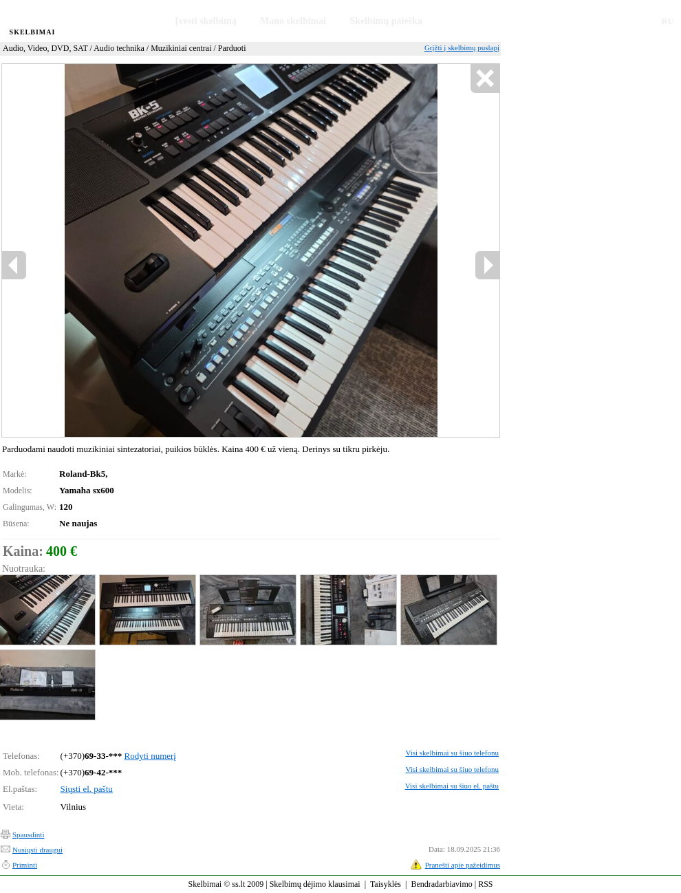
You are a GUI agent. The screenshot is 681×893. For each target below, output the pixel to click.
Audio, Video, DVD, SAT (45, 48)
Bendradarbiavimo (441, 884)
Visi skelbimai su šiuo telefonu (452, 753)
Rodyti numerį (150, 756)
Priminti (24, 865)
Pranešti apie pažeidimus (462, 865)
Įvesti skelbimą (206, 21)
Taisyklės (385, 884)
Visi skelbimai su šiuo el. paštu (452, 786)
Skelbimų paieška (385, 21)
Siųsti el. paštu (87, 789)
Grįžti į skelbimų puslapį (461, 47)
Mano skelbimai (293, 21)
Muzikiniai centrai (181, 48)
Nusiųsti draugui (37, 850)
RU (667, 21)
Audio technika (119, 48)
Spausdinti (28, 834)
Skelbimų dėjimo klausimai (315, 884)
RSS (485, 884)
